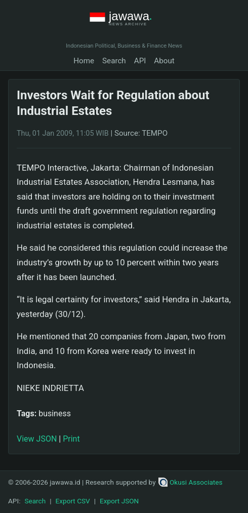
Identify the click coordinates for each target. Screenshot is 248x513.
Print (71, 439)
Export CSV (73, 501)
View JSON (37, 439)
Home (83, 60)
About (164, 60)
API (140, 60)
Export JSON (119, 501)
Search (114, 60)
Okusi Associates (190, 482)
